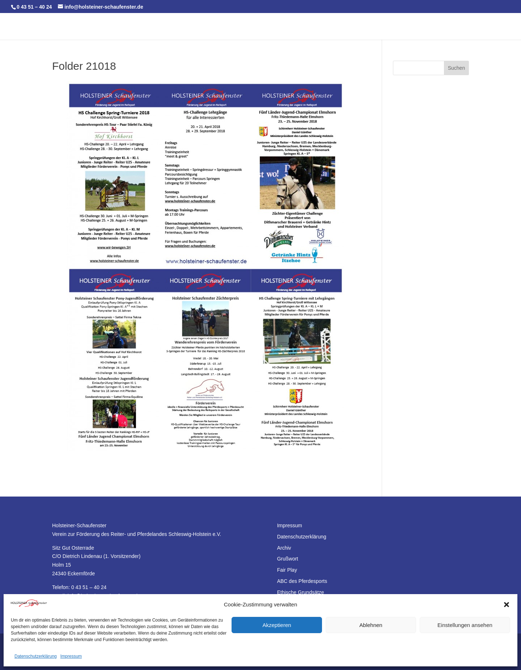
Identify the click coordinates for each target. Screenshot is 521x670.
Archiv (284, 548)
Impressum (71, 656)
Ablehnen (370, 625)
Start (77, 26)
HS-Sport (333, 26)
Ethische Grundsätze (300, 592)
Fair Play (287, 570)
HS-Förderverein (381, 26)
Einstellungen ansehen (464, 625)
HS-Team (134, 26)
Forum (425, 26)
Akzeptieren (276, 625)
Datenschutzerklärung (35, 656)
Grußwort (287, 559)
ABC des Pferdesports (302, 581)
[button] (506, 604)
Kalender (103, 26)
